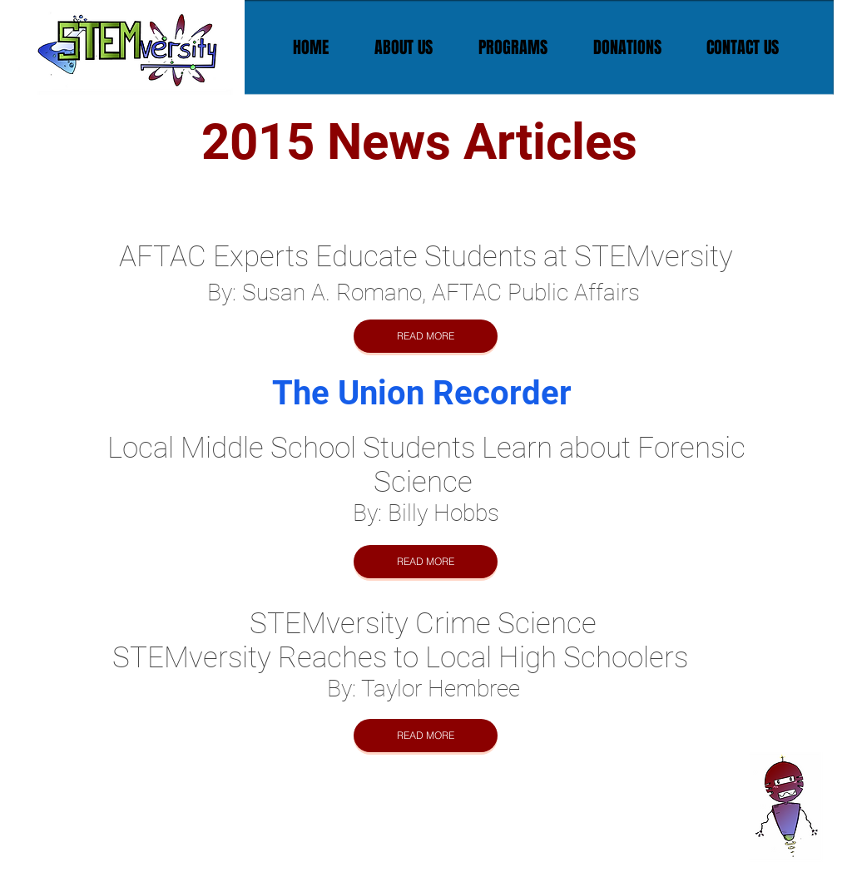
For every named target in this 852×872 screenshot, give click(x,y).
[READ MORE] (426, 336)
